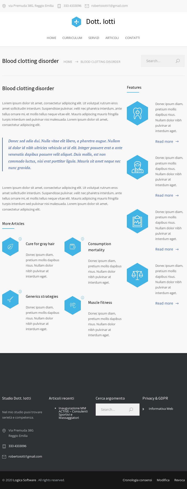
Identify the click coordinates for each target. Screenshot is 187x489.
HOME (51, 38)
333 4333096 (72, 6)
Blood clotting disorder (28, 88)
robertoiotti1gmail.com (25, 456)
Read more (164, 141)
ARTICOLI (112, 38)
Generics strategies (42, 296)
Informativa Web (161, 408)
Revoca (179, 480)
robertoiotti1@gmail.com (109, 6)
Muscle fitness (100, 302)
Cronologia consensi (137, 480)
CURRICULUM (72, 38)
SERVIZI (93, 38)
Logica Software (24, 480)
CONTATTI (132, 38)
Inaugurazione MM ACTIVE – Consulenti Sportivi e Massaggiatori (73, 413)
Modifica (163, 480)
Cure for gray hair (40, 243)
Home (68, 62)
